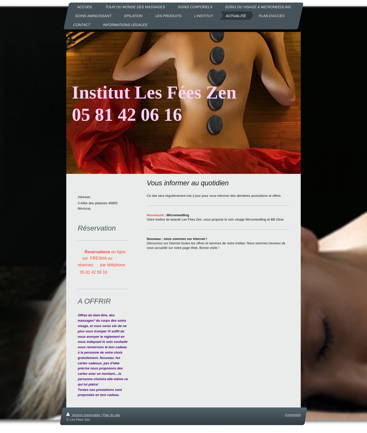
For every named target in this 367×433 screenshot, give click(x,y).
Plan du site (111, 415)
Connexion (293, 415)
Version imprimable (83, 415)
